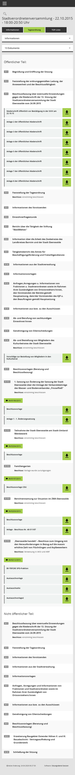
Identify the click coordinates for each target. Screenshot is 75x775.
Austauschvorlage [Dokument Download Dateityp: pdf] (15, 578)
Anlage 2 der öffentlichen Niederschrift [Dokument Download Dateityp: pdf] (24, 122)
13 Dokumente (12, 48)
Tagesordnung (34, 30)
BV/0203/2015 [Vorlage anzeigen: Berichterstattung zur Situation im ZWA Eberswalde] (15, 511)
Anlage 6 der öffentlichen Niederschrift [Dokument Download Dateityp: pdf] (24, 161)
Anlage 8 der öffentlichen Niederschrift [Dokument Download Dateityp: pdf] (24, 181)
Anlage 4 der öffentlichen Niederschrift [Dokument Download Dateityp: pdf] (24, 142)
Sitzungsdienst (60, 766)
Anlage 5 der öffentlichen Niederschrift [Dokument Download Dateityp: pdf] (24, 151)
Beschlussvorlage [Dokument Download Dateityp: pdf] (14, 409)
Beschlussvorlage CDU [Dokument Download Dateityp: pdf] (16, 487)
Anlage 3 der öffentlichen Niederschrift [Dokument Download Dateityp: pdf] (24, 132)
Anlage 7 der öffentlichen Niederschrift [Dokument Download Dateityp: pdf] (24, 171)
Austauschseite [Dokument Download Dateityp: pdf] (13, 588)
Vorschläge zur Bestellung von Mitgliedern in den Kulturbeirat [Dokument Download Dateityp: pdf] (29, 358)
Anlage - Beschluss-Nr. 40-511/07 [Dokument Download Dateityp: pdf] (21, 529)
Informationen (12, 30)
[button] (66, 112)
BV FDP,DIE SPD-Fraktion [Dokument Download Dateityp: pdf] (17, 568)
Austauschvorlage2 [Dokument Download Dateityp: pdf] (15, 598)
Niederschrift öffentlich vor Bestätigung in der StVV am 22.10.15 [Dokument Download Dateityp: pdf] (31, 112)
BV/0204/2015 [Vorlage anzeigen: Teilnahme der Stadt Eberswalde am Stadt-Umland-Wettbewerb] (15, 446)
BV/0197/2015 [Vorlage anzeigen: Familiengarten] (15, 478)
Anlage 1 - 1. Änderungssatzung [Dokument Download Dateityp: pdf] (21, 419)
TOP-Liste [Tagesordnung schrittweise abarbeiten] (56, 30)
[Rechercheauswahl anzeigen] (4, 14)
